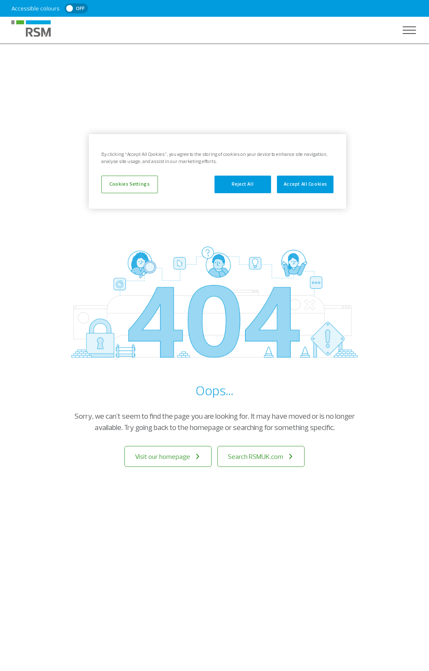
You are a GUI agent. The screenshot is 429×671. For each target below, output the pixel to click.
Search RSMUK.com (261, 456)
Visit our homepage (168, 456)
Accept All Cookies (305, 184)
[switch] (76, 8)
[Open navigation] (409, 30)
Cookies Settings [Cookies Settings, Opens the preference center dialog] (129, 184)
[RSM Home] (31, 28)
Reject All (242, 184)
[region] (217, 171)
